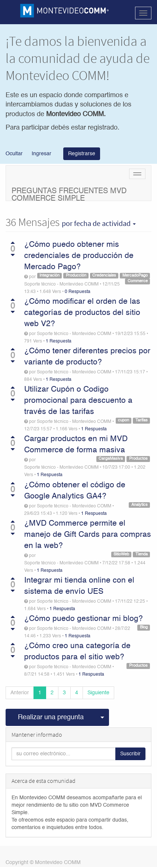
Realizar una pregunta (51, 717)
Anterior (19, 692)
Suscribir (130, 753)
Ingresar (41, 153)
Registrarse (81, 153)
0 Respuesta (77, 292)
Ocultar (14, 153)
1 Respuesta (58, 341)
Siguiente (98, 692)
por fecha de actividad (99, 223)
